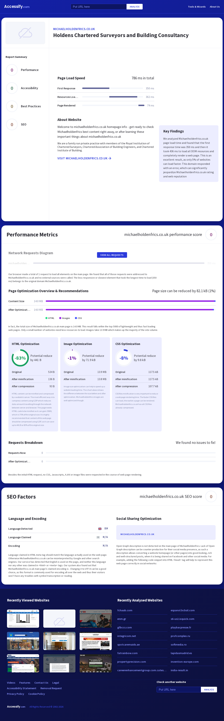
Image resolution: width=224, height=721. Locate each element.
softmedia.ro (179, 644)
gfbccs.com (124, 627)
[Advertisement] (135, 60)
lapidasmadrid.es (181, 653)
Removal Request (51, 688)
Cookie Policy (36, 693)
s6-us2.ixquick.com (182, 619)
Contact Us (41, 682)
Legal (55, 682)
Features (24, 682)
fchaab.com (124, 610)
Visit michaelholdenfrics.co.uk (84, 158)
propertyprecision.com (131, 661)
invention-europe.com (185, 661)
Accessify (17, 6)
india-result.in (179, 670)
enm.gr (121, 619)
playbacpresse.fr (181, 627)
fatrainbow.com (127, 653)
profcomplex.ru (180, 636)
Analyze (135, 6)
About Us (215, 6)
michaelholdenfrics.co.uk (74, 29)
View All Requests (112, 255)
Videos (11, 682)
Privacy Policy (15, 693)
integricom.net (126, 636)
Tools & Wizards (197, 6)
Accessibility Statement (21, 688)
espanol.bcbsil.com (183, 610)
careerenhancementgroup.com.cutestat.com (142, 670)
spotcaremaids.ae (128, 644)
